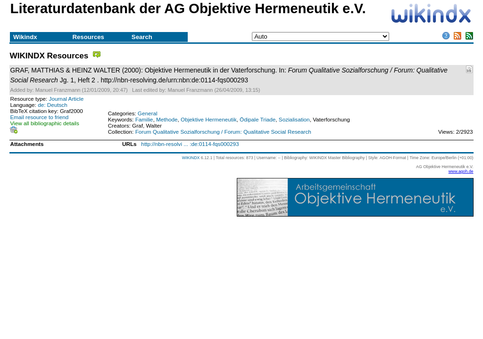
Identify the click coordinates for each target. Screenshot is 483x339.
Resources (88, 36)
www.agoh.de (461, 171)
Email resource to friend (39, 117)
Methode (167, 119)
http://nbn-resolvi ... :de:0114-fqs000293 (190, 144)
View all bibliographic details (44, 123)
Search (142, 36)
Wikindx (25, 36)
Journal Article (66, 99)
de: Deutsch (52, 105)
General (148, 113)
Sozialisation (294, 119)
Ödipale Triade (257, 119)
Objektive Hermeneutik (209, 119)
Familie (144, 119)
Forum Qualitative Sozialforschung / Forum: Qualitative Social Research (223, 132)
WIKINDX (191, 157)
